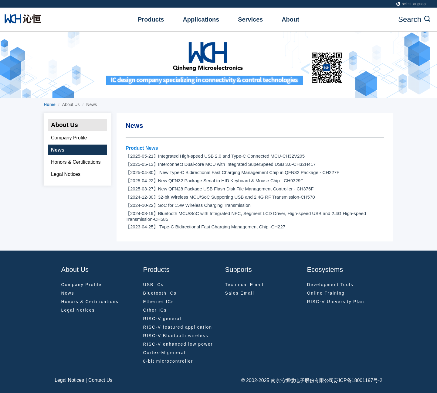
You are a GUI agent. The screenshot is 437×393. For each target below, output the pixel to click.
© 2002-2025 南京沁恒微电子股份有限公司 (287, 380)
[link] (50, 104)
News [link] (91, 104)
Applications (201, 19)
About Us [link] (71, 104)
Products (151, 19)
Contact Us (100, 380)
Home (50, 104)
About (290, 19)
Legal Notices (69, 380)
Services (250, 19)
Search (414, 19)
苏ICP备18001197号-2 (358, 380)
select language (411, 4)
